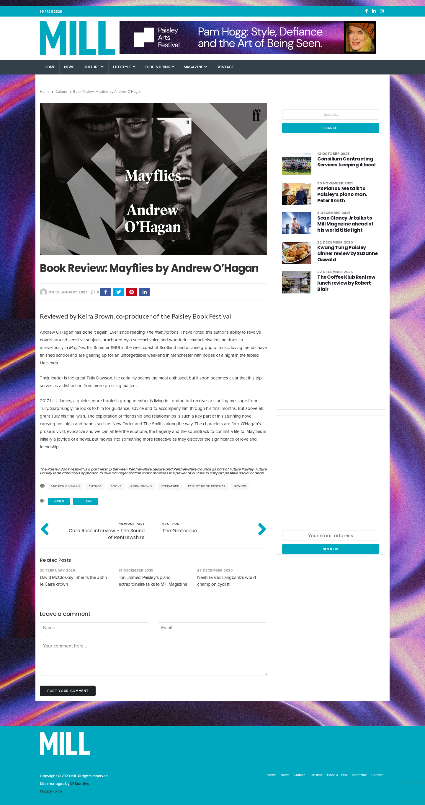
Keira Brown (141, 486)
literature (170, 486)
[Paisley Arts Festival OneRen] (248, 37)
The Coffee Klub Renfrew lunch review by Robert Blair (345, 283)
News (69, 67)
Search (330, 128)
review (240, 486)
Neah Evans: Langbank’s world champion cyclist (226, 580)
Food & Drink (159, 67)
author (95, 486)
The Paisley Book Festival (61, 469)
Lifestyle (124, 67)
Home (50, 67)
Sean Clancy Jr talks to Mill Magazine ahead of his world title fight (347, 224)
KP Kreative (79, 783)
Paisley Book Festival (207, 486)
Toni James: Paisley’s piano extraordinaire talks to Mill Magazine (153, 580)
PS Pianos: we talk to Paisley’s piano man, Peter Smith (347, 194)
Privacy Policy (51, 791)
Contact (225, 67)
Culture (94, 67)
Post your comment (67, 691)
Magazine (195, 67)
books (116, 486)
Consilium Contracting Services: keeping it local (345, 161)
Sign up (331, 549)
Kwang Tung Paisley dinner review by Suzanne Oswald (348, 250)
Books (59, 501)
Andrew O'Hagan (65, 486)
